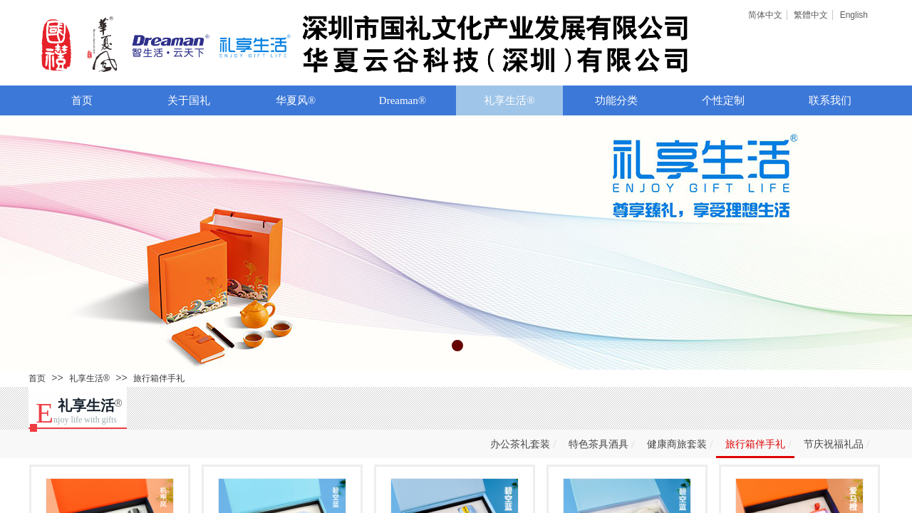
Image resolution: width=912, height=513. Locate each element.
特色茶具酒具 (598, 444)
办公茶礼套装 (520, 444)
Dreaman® (402, 100)
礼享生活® (509, 100)
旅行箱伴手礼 (159, 378)
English (854, 15)
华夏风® (296, 100)
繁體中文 (811, 15)
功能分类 (616, 100)
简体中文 (765, 15)
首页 (82, 100)
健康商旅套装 (677, 444)
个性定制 (723, 100)
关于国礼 (188, 100)
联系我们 (830, 100)
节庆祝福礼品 (834, 444)
